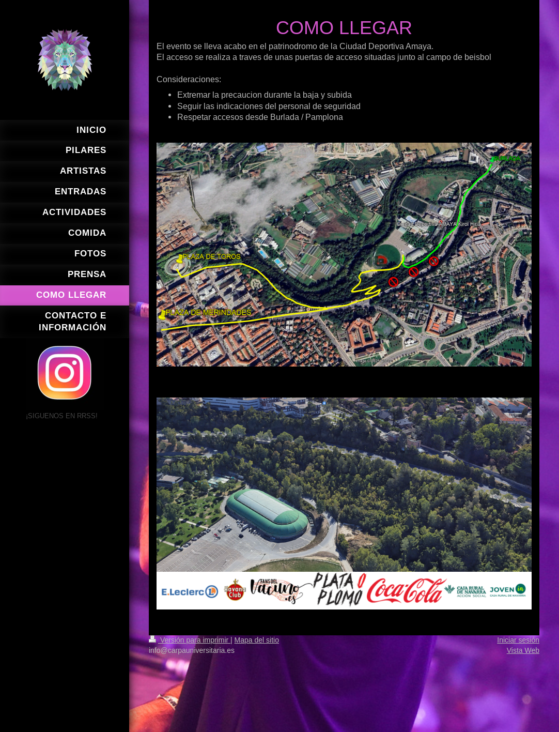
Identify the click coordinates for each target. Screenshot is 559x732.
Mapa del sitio (257, 640)
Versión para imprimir (189, 640)
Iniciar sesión (518, 640)
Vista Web (523, 650)
